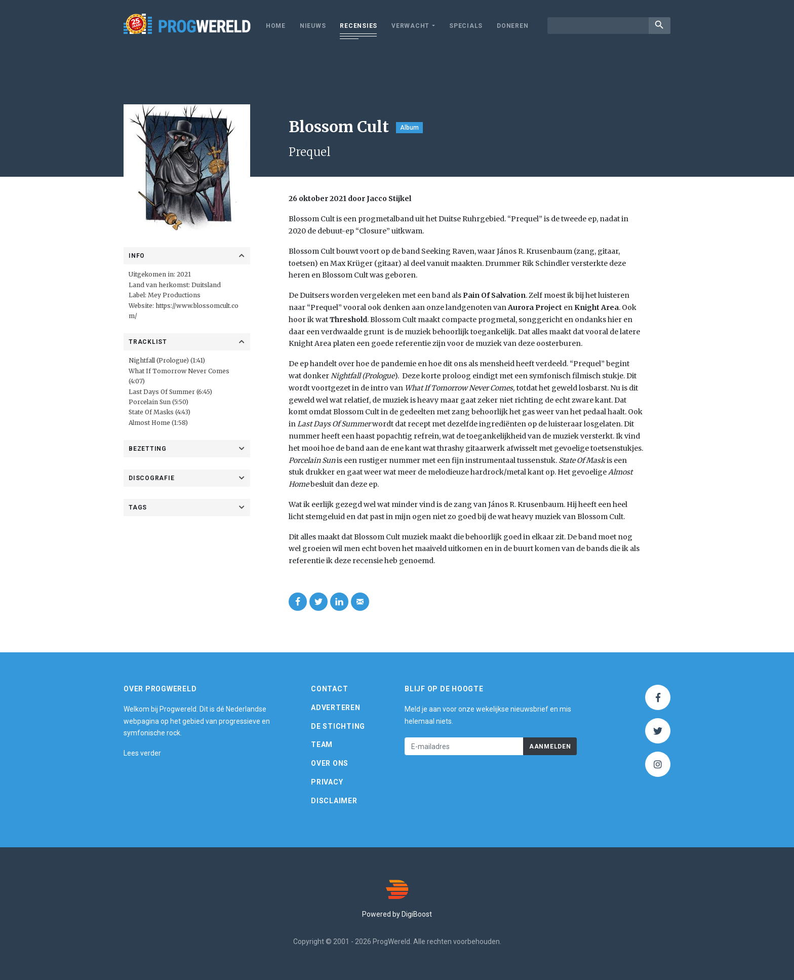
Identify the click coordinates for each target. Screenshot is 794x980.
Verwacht (410, 25)
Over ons (329, 763)
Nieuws (313, 25)
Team (322, 744)
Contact (329, 689)
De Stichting (338, 726)
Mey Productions (175, 295)
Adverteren (336, 707)
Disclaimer (334, 801)
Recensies (358, 25)
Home (276, 25)
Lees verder (142, 753)
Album (409, 127)
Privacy (327, 782)
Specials (466, 25)
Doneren (512, 25)
